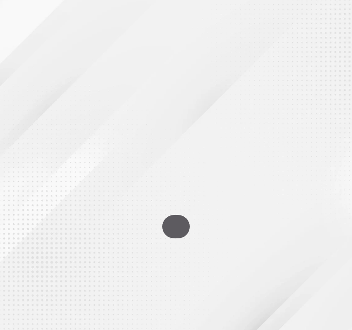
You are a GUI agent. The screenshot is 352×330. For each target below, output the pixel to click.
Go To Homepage (176, 226)
